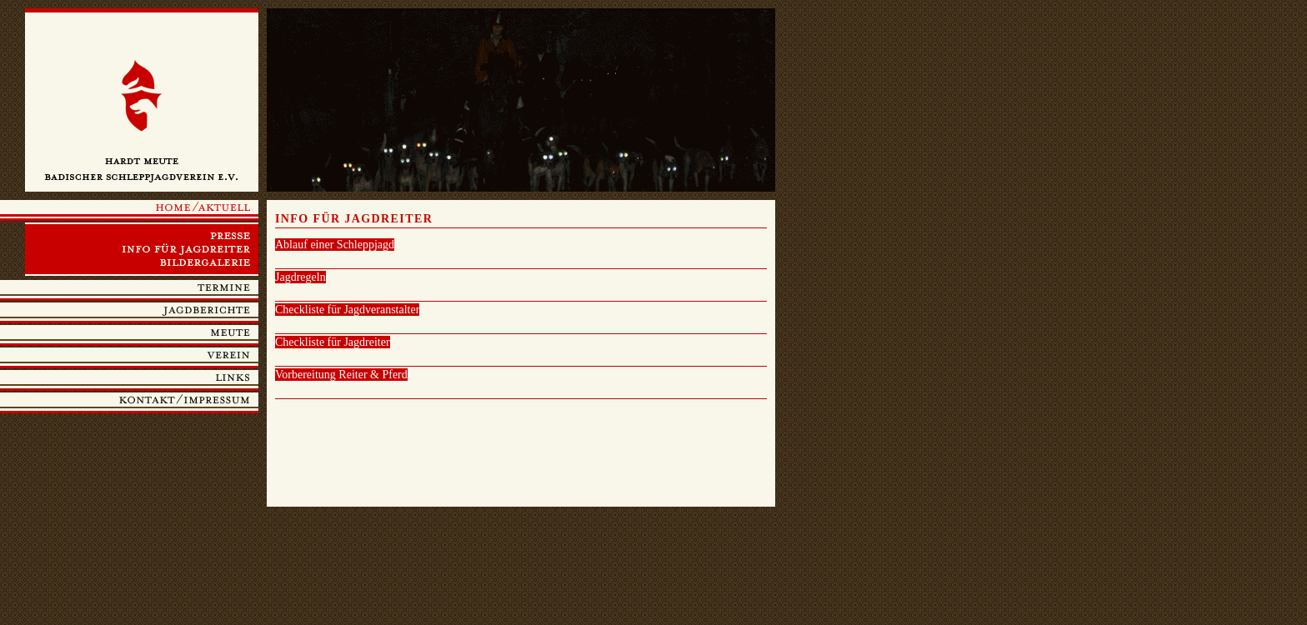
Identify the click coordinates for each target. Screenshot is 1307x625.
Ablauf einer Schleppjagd (334, 244)
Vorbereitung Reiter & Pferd (341, 374)
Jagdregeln (300, 277)
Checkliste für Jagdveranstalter (347, 309)
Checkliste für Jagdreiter (332, 342)
